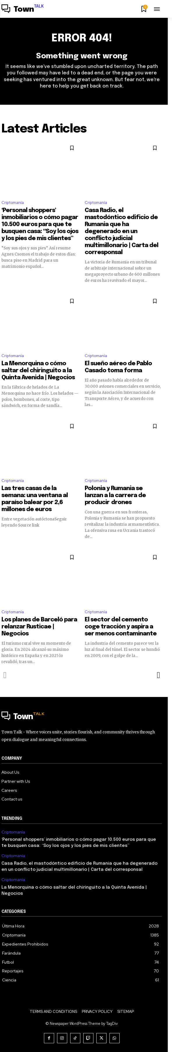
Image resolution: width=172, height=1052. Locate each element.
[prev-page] (5, 675)
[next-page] (158, 675)
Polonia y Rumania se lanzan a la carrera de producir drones (115, 495)
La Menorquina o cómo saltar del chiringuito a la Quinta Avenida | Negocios (38, 371)
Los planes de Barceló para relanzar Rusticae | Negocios (39, 627)
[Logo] (22, 9)
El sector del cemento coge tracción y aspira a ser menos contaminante (121, 627)
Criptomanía (12, 202)
